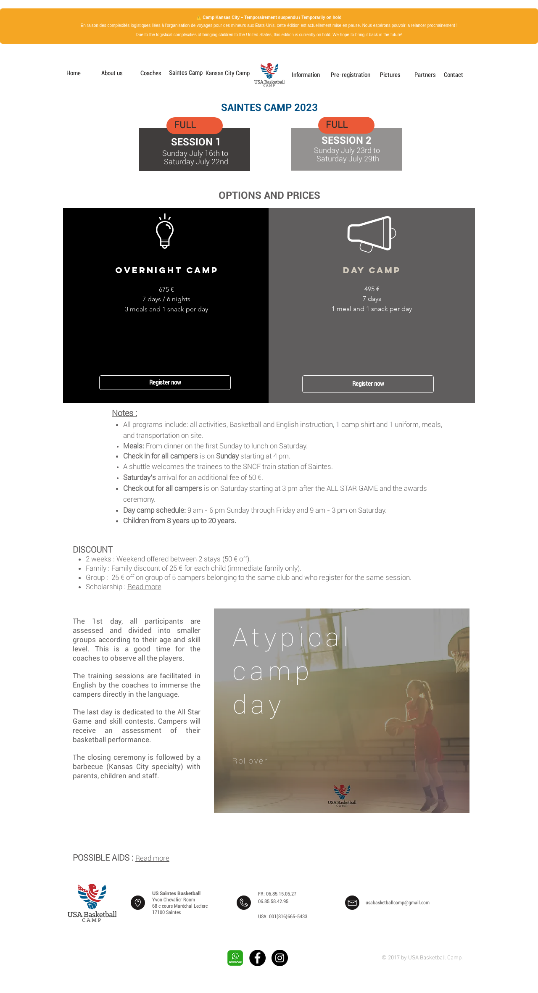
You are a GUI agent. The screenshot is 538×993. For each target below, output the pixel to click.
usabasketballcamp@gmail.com (398, 903)
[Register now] (165, 382)
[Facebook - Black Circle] (257, 958)
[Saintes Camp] (185, 73)
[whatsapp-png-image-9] (235, 958)
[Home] (73, 73)
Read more (144, 586)
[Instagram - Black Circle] (280, 958)
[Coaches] (151, 73)
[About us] (112, 73)
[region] (341, 714)
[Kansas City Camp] (227, 73)
